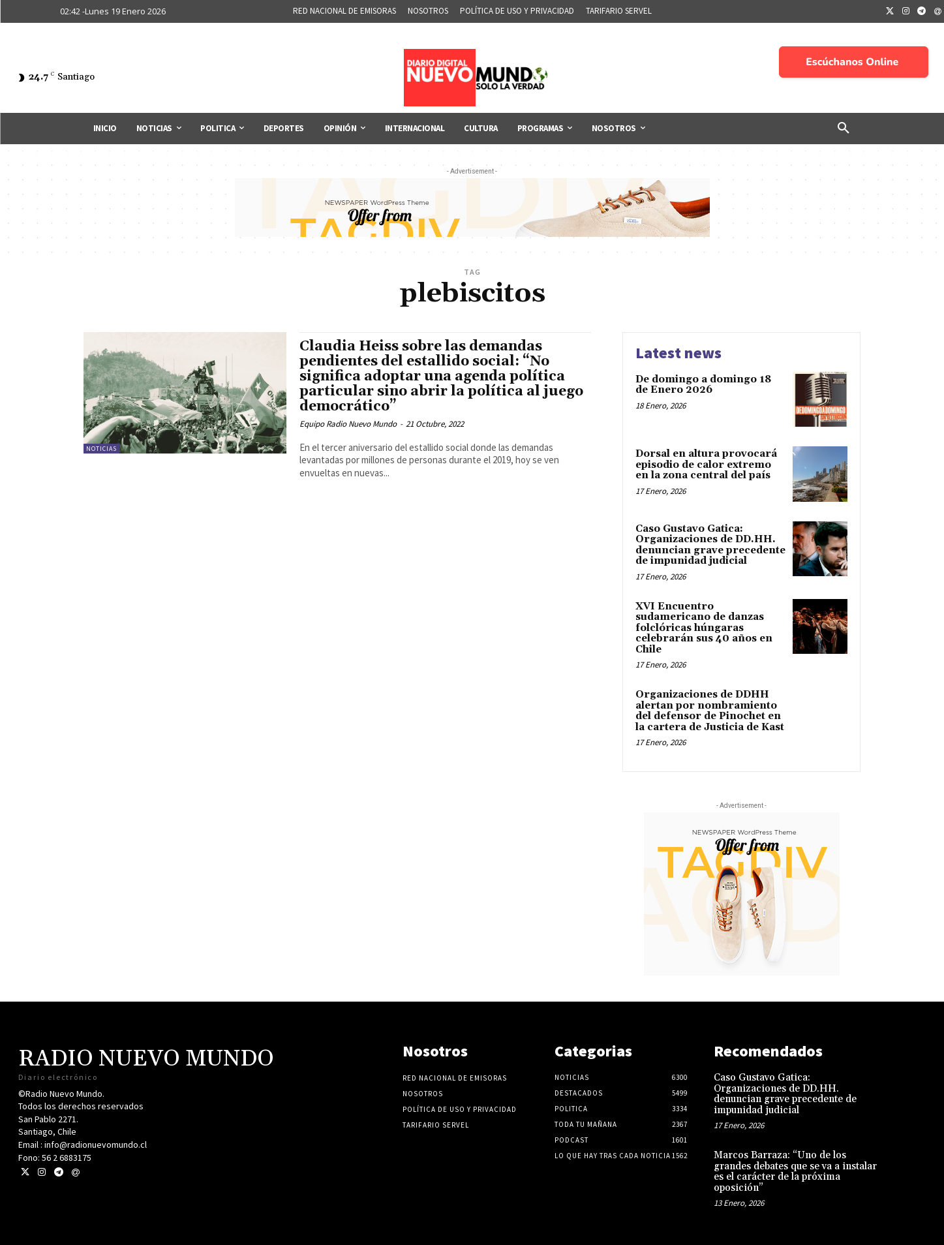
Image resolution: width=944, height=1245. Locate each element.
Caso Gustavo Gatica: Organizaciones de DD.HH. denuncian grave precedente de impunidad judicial (710, 545)
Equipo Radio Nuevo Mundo (348, 423)
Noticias (101, 448)
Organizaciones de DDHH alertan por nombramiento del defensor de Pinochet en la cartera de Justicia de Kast (709, 710)
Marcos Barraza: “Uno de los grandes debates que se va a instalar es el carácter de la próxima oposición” (795, 1171)
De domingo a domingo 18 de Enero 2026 (703, 385)
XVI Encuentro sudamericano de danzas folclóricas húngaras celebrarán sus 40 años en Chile (703, 628)
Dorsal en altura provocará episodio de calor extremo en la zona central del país (706, 465)
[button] (843, 128)
